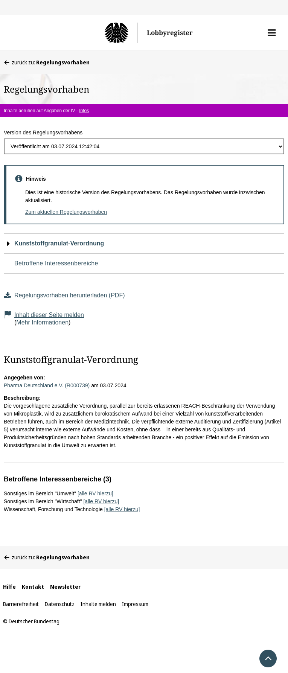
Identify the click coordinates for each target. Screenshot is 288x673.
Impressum (135, 604)
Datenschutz (60, 604)
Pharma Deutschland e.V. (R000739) (47, 385)
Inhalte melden (98, 604)
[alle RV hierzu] (95, 493)
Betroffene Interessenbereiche (56, 263)
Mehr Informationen (42, 322)
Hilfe (9, 586)
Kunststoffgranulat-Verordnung (59, 243)
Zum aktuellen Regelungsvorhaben (66, 212)
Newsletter (65, 586)
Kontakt (33, 586)
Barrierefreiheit (21, 604)
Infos (84, 110)
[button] (271, 33)
